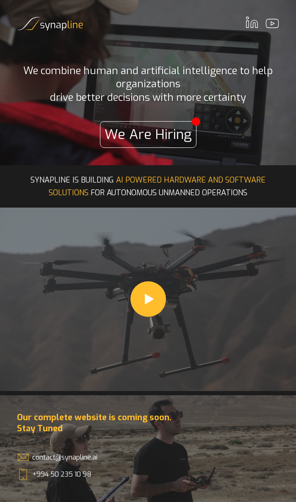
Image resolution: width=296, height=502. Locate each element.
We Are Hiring (150, 132)
